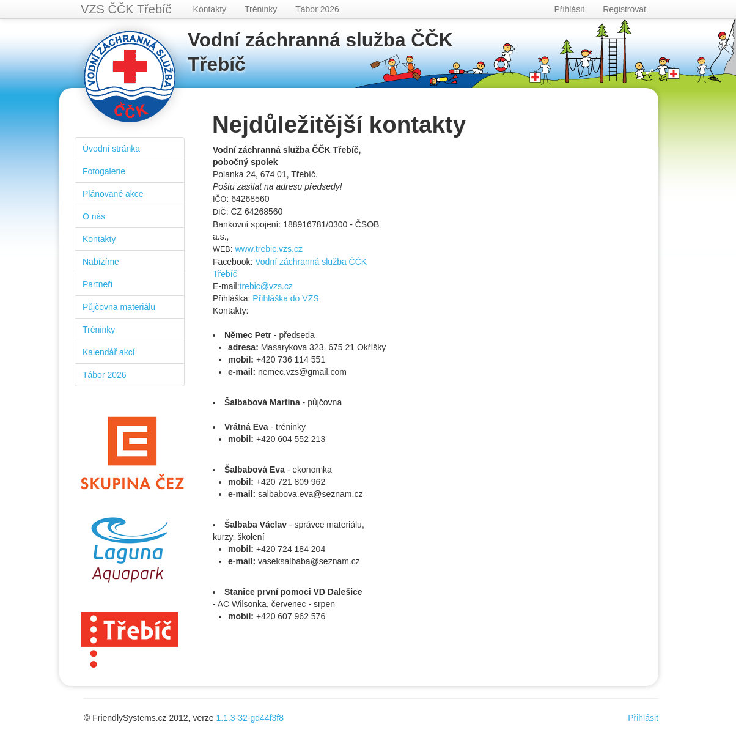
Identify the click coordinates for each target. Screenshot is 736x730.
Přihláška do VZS (285, 298)
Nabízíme (101, 262)
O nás (94, 216)
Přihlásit (569, 9)
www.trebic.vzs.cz (268, 249)
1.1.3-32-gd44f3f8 (250, 718)
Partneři (97, 284)
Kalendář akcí (109, 352)
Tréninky (261, 9)
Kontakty (209, 9)
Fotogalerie (104, 171)
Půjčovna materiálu (119, 307)
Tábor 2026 (317, 9)
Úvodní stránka (111, 148)
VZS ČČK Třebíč (126, 9)
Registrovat (624, 9)
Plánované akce (113, 194)
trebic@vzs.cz (266, 286)
